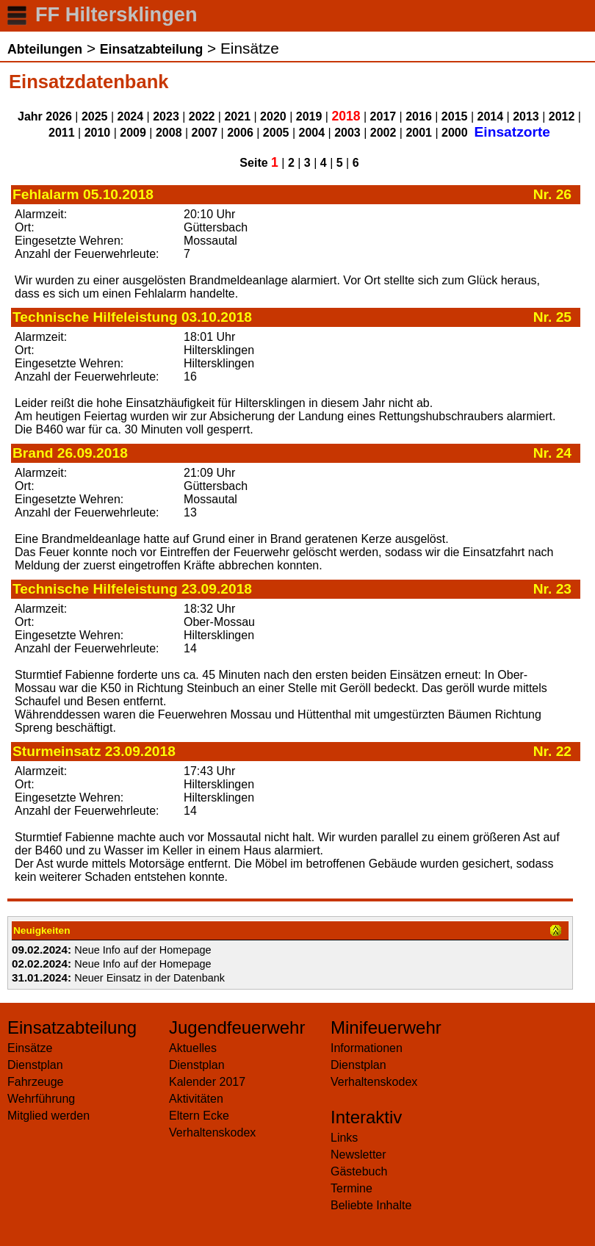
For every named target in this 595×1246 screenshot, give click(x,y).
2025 (95, 116)
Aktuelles (193, 1048)
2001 (418, 132)
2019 (309, 116)
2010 (97, 132)
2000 (454, 132)
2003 (347, 132)
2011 (61, 132)
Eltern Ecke (199, 1115)
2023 (166, 116)
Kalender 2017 (207, 1082)
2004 (312, 132)
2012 (562, 116)
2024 (131, 116)
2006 (240, 132)
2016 (418, 116)
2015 (454, 116)
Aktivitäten (196, 1098)
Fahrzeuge (35, 1082)
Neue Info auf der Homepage (142, 950)
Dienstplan (35, 1065)
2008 (169, 132)
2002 (383, 132)
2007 (205, 132)
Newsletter (358, 1154)
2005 (276, 132)
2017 (383, 116)
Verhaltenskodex (212, 1132)
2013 (526, 116)
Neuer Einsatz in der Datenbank (149, 978)
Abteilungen (44, 49)
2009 (133, 132)
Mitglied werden (48, 1115)
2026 (59, 116)
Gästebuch (359, 1171)
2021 (237, 116)
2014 (490, 116)
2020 (273, 116)
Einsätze (29, 1048)
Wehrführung (41, 1098)
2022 (202, 116)
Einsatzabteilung (151, 49)
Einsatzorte (512, 132)
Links (344, 1137)
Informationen (367, 1048)
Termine (351, 1188)
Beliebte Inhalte (371, 1205)
